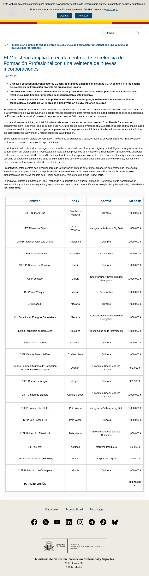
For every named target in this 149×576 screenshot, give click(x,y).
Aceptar (64, 15)
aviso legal (112, 9)
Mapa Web (52, 509)
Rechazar (84, 15)
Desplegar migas (6, 44)
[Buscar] (137, 32)
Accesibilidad (74, 509)
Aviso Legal (97, 509)
